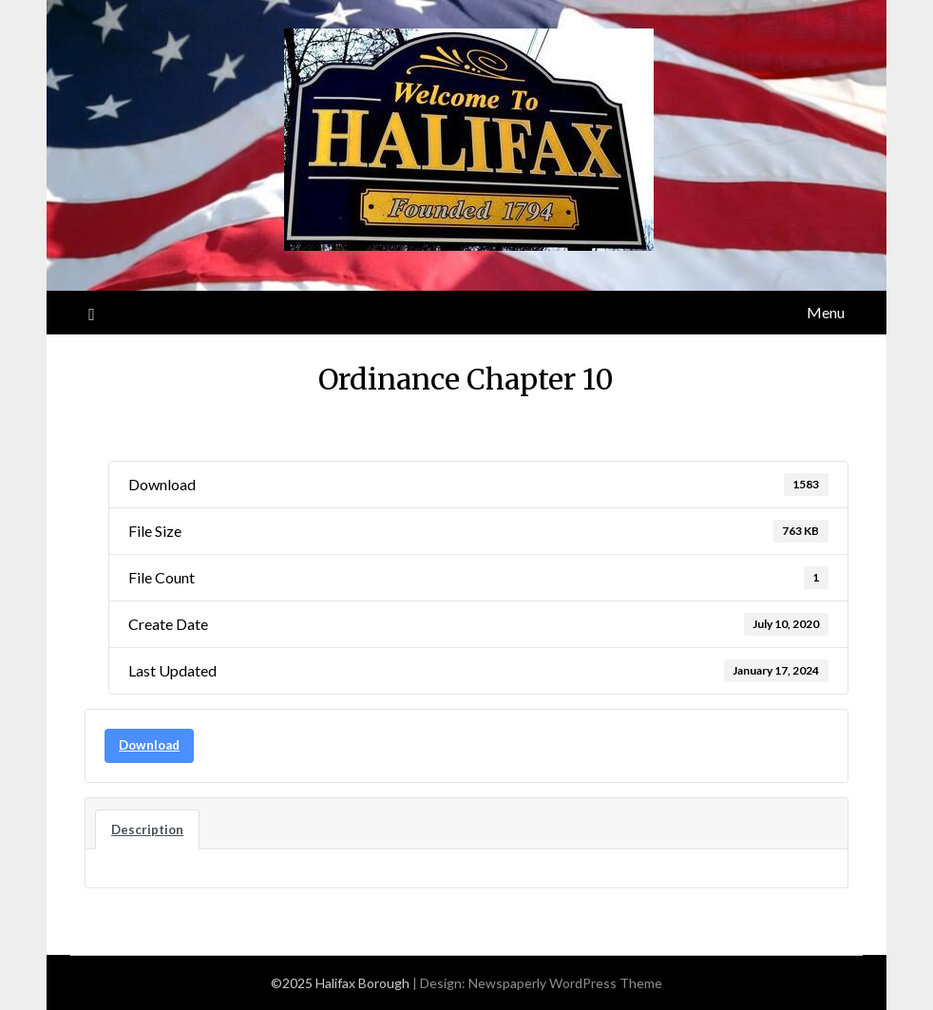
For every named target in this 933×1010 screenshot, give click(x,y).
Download (149, 745)
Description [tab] (147, 829)
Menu (826, 312)
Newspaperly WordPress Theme (565, 983)
